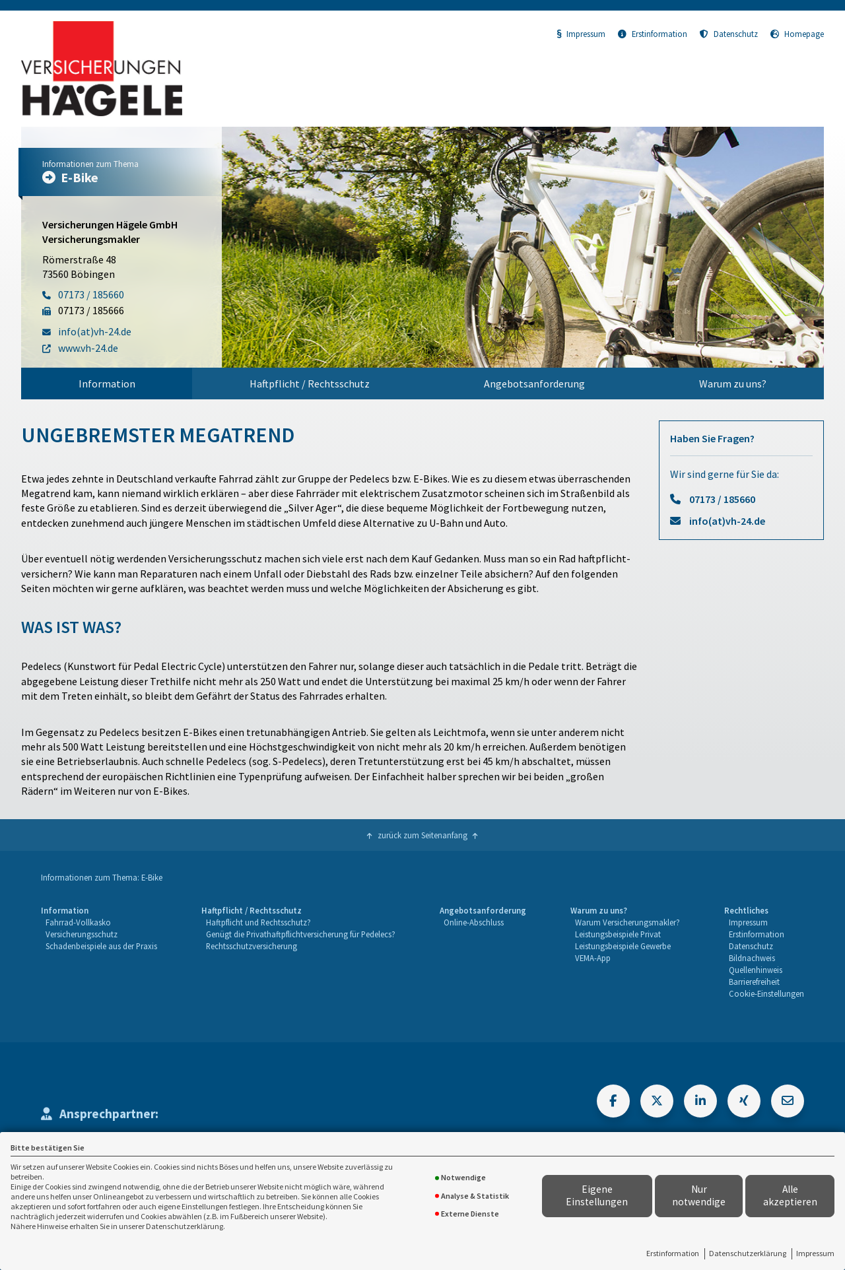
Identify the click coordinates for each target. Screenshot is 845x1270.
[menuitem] (106, 383)
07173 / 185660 (722, 499)
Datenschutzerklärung (747, 1253)
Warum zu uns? (732, 383)
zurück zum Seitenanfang (422, 835)
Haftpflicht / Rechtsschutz (310, 383)
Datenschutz (729, 33)
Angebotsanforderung (534, 383)
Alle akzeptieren (790, 1195)
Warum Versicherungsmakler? (627, 922)
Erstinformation (672, 1253)
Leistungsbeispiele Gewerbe (623, 946)
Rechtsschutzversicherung (251, 946)
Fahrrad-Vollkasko (78, 922)
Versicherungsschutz (82, 934)
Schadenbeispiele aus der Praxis (101, 946)
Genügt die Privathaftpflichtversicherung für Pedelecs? (300, 934)
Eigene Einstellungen (597, 1195)
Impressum (815, 1253)
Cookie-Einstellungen (766, 993)
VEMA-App (593, 957)
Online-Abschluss (474, 922)
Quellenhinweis (755, 969)
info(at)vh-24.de (727, 520)
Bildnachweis (752, 957)
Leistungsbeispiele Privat (618, 934)
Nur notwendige (699, 1195)
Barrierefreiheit (754, 981)
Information (107, 383)
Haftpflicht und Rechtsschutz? (258, 922)
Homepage (797, 33)
